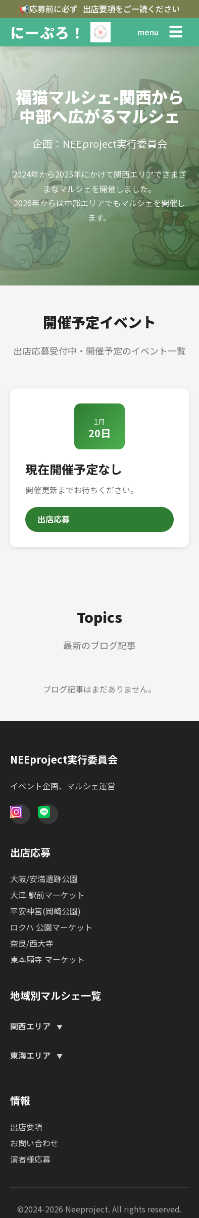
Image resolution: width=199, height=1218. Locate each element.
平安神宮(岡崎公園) (45, 911)
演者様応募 (30, 1159)
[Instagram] (20, 814)
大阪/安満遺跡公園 (44, 879)
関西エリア (31, 1026)
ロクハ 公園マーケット (51, 927)
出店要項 (99, 9)
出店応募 (53, 519)
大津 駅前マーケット (47, 895)
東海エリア (31, 1055)
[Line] (48, 814)
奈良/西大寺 (32, 943)
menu (148, 32)
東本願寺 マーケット (47, 959)
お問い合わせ (34, 1143)
